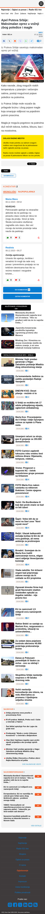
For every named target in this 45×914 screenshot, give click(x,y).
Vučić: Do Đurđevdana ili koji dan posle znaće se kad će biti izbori (29, 505)
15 (27, 528)
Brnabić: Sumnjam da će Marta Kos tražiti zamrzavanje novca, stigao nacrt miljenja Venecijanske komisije (29, 555)
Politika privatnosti (22, 892)
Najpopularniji (26, 192)
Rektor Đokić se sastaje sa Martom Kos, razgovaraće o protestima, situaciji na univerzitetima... (29, 627)
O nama (22, 865)
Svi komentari (22, 289)
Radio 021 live (35, 10)
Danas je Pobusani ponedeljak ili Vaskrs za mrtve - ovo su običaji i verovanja (27, 662)
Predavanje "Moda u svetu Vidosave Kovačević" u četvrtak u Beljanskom (21, 734)
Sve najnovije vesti (31, 764)
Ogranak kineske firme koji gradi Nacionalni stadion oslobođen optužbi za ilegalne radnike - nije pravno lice (29, 592)
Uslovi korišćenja (22, 887)
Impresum (22, 881)
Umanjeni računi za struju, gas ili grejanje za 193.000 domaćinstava (28, 439)
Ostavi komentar (22, 296)
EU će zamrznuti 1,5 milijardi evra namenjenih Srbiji (28, 612)
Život (17, 13)
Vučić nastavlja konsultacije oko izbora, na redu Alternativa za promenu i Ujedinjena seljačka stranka (29, 694)
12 (27, 397)
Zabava (23, 13)
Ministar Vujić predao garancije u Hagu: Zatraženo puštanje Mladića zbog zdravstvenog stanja (29, 363)
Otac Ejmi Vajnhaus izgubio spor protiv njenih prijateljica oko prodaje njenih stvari (22, 742)
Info (11, 13)
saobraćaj (8, 176)
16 (27, 497)
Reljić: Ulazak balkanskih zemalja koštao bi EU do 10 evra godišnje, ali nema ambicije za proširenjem (29, 537)
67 (27, 618)
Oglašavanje (22, 871)
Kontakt (22, 876)
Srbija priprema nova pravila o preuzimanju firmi (19, 714)
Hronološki (9, 192)
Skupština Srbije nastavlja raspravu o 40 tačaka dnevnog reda (28, 677)
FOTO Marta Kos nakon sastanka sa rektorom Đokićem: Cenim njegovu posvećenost (28, 489)
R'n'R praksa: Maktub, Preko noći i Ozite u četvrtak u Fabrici (23, 721)
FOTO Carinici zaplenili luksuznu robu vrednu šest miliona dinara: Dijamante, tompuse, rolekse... (29, 455)
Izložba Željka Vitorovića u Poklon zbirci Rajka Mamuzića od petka (23, 759)
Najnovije (5, 10)
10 (27, 480)
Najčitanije (32, 13)
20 (27, 565)
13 (27, 429)
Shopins (22, 854)
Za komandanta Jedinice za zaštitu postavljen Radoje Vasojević (29, 379)
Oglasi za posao (19, 10)
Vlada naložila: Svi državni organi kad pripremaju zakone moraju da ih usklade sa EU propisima (28, 574)
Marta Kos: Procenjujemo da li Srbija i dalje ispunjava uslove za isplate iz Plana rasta (29, 421)
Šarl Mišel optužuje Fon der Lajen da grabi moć (21, 727)
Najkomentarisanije (14, 772)
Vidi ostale (36, 825)
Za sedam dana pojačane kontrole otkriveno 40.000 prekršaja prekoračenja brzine (28, 645)
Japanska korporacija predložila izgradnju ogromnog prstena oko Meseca (26, 331)
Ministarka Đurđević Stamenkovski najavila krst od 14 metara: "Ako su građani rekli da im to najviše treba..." (29, 318)
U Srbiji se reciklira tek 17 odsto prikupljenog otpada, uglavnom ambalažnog (29, 405)
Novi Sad (5, 13)
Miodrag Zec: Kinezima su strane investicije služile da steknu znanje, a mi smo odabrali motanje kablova (28, 344)
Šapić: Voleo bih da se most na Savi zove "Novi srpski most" (27, 521)
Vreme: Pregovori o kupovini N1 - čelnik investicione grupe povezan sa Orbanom (29, 472)
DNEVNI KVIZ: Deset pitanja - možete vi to (26, 392)
